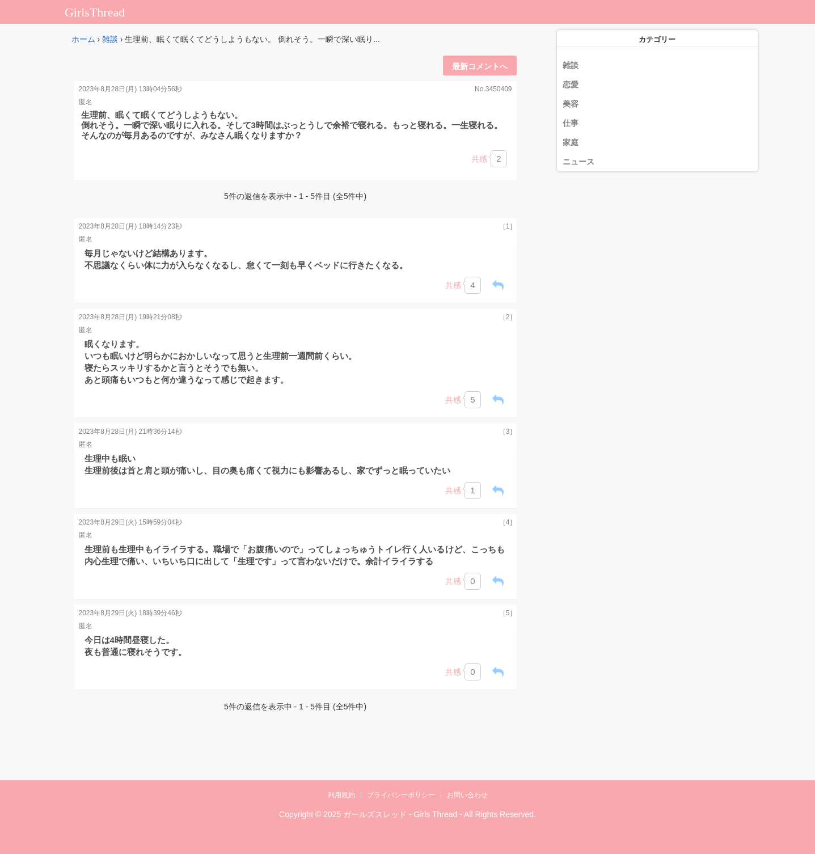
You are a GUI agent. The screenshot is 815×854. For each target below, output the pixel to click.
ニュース (578, 161)
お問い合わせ (467, 795)
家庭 (570, 142)
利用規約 (341, 795)
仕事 (570, 123)
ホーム (83, 39)
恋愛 (570, 84)
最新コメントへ (480, 66)
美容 (570, 103)
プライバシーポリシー (401, 795)
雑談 (110, 39)
